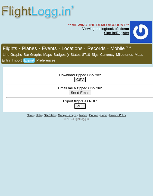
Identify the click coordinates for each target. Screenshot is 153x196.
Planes (29, 48)
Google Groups (67, 115)
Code (104, 115)
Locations (71, 48)
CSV (80, 80)
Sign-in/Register (116, 33)
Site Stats (50, 115)
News (30, 115)
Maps (47, 55)
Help (39, 115)
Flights (10, 48)
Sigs (95, 55)
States (75, 55)
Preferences (45, 60)
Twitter (83, 115)
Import (17, 60)
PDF (80, 106)
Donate (93, 115)
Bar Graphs (33, 55)
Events (49, 48)
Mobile (117, 48)
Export (29, 60)
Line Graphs (12, 55)
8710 (86, 55)
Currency (107, 55)
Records (96, 48)
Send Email (80, 93)
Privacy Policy (117, 115)
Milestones (124, 55)
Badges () (61, 55)
